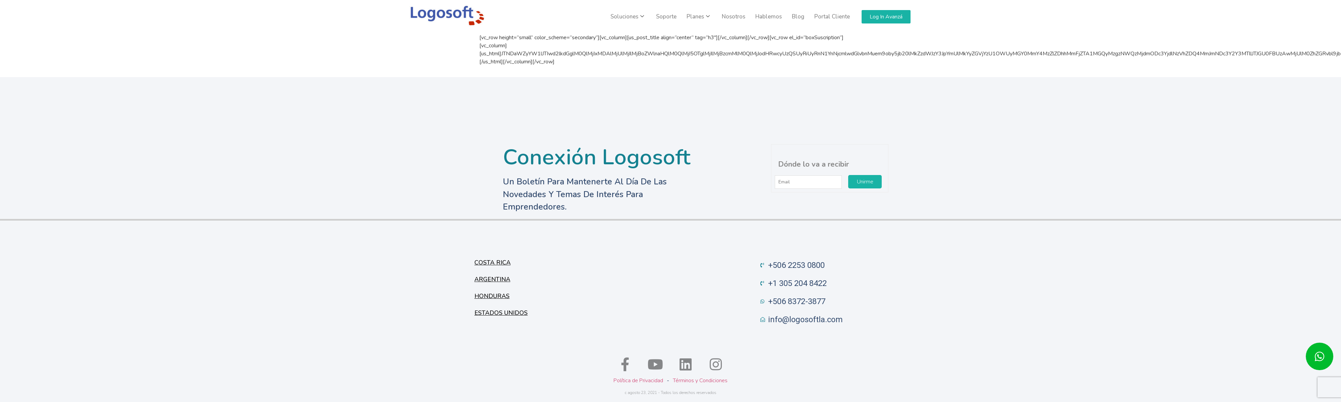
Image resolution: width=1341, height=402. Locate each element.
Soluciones (627, 16)
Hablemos (768, 16)
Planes (698, 16)
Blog (798, 16)
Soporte (666, 16)
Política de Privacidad (638, 381)
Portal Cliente (832, 16)
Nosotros (733, 16)
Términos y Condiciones (700, 381)
